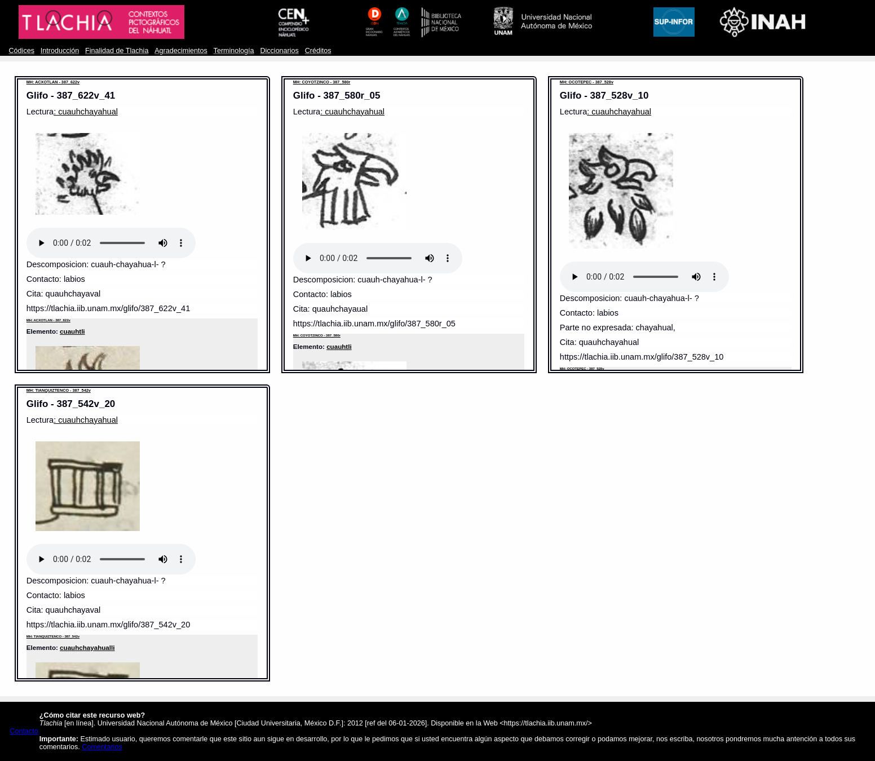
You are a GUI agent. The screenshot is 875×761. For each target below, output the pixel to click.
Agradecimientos (180, 51)
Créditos (318, 51)
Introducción (60, 51)
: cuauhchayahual (86, 111)
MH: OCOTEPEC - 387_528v (586, 82)
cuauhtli (72, 331)
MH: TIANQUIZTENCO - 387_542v (58, 390)
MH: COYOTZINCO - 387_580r (322, 82)
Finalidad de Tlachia (116, 51)
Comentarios (102, 747)
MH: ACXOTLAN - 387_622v (52, 82)
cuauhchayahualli (87, 647)
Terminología (234, 51)
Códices (21, 51)
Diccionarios (279, 51)
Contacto (24, 731)
